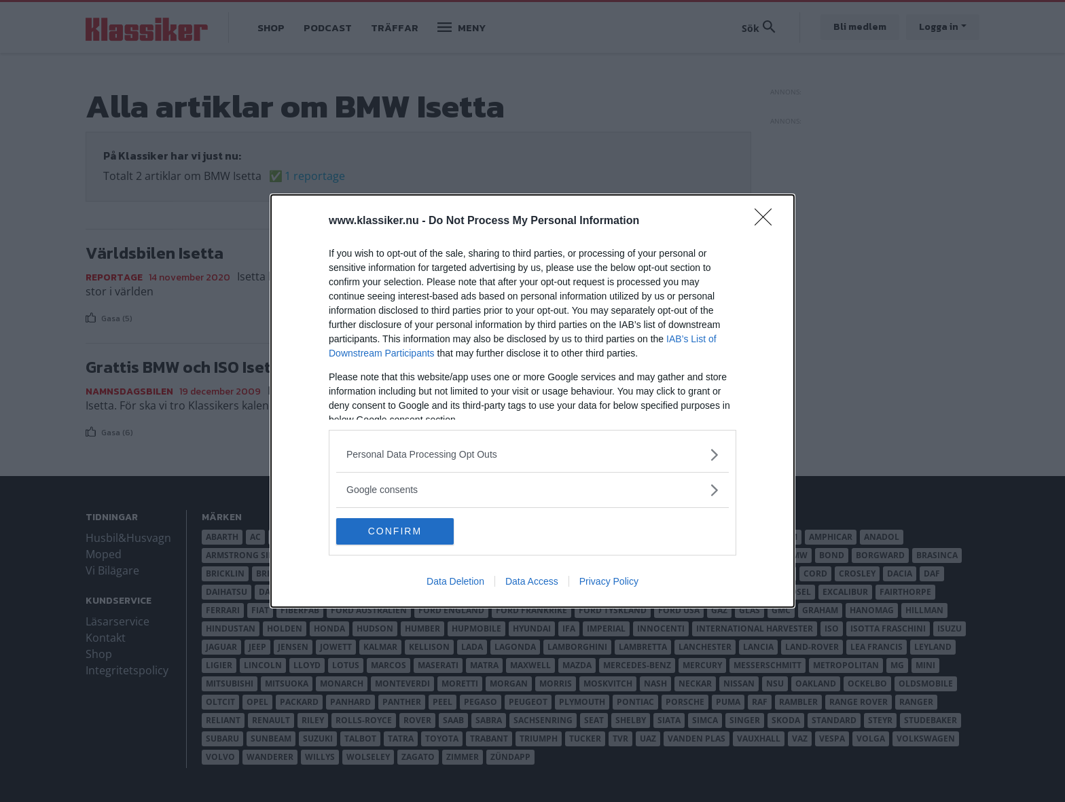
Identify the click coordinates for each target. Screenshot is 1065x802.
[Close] (767, 221)
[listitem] (532, 455)
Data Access (531, 582)
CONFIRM (400, 531)
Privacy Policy (608, 582)
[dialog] (532, 401)
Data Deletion (455, 582)
